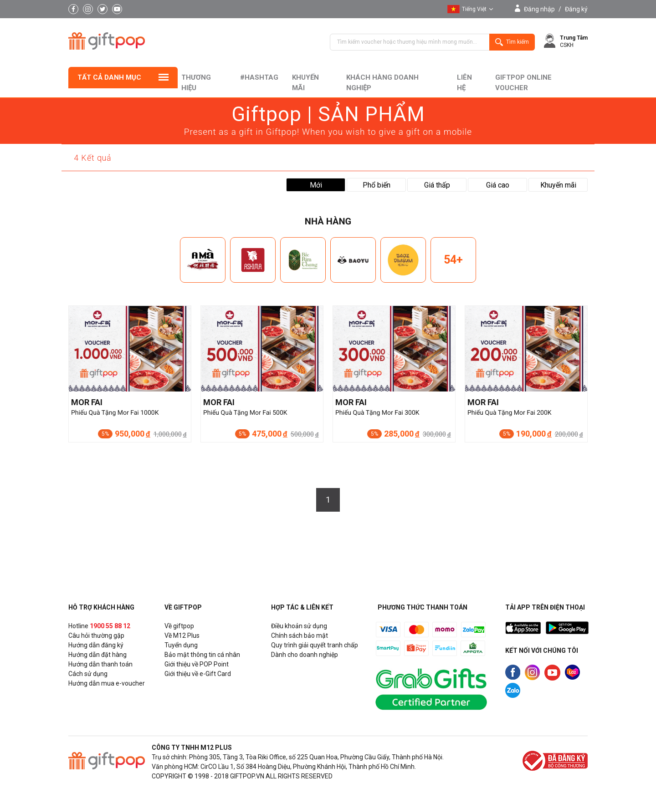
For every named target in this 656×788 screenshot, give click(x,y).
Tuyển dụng (181, 645)
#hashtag (259, 77)
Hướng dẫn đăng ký (95, 645)
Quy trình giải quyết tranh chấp (314, 645)
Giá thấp (437, 185)
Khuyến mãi (305, 82)
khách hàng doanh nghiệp (382, 82)
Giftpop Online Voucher (523, 82)
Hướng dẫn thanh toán (100, 664)
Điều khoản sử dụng (299, 626)
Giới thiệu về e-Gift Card (197, 673)
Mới (316, 185)
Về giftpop (179, 626)
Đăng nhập (539, 9)
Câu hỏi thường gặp (96, 635)
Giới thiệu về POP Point (196, 664)
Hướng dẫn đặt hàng (97, 654)
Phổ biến (376, 185)
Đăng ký (576, 9)
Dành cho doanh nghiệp (304, 654)
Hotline (99, 626)
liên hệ (464, 82)
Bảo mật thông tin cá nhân (202, 654)
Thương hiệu (196, 82)
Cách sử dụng (88, 673)
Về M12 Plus (182, 635)
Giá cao (497, 185)
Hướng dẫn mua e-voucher (106, 683)
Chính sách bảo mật (299, 635)
